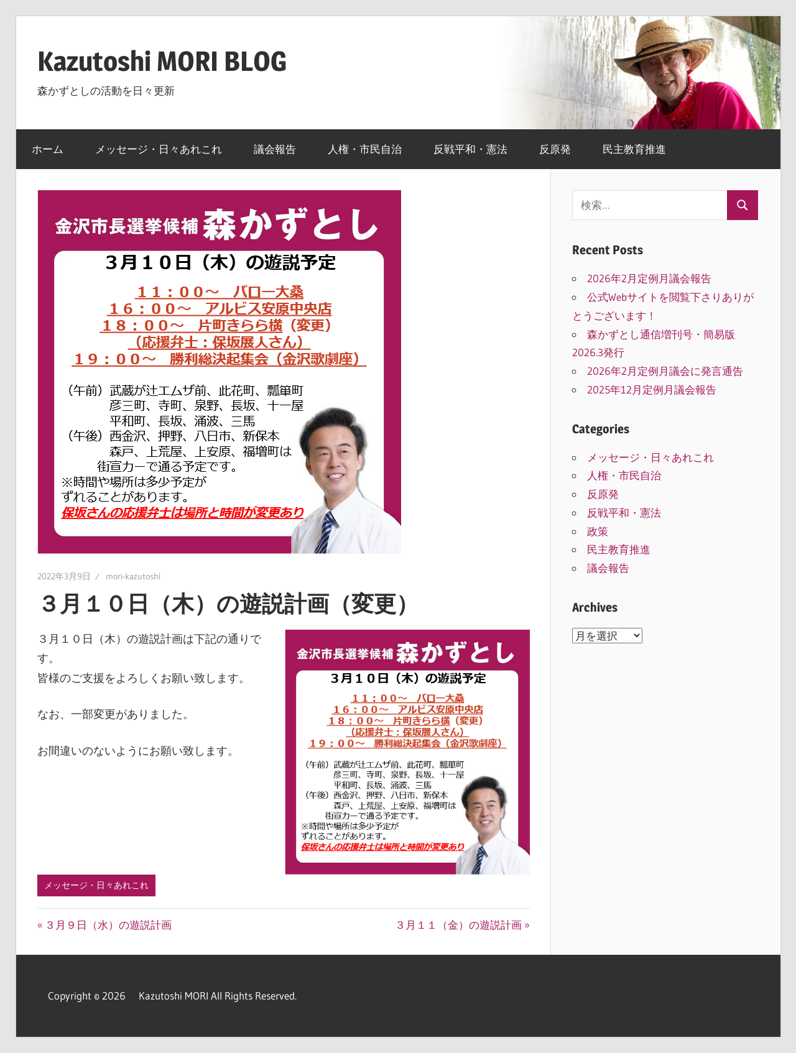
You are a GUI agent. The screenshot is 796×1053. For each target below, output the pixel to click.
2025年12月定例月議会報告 (651, 389)
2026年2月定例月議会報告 (654, 278)
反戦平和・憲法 (470, 148)
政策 (597, 531)
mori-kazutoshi (133, 576)
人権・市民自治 (365, 148)
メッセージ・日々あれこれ (158, 148)
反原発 (555, 148)
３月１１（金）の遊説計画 (458, 924)
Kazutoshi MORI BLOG (162, 61)
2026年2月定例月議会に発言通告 (665, 370)
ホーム (47, 148)
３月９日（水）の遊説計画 (108, 924)
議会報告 (275, 148)
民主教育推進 (634, 148)
